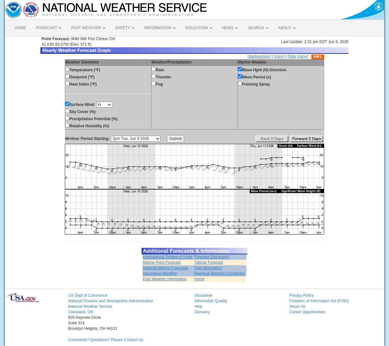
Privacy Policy (301, 295)
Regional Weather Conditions (219, 273)
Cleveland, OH (80, 312)
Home (199, 279)
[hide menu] (298, 56)
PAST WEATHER (88, 28)
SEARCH (258, 28)
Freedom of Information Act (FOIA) (319, 301)
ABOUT (287, 28)
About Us (297, 306)
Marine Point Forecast (162, 262)
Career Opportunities (307, 312)
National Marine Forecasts (165, 268)
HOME (20, 28)
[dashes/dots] (259, 56)
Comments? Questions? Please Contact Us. (106, 340)
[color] (279, 56)
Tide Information (208, 268)
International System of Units (167, 257)
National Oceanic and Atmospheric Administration (110, 301)
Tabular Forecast (208, 262)
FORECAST (48, 28)
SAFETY (125, 28)
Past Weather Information (165, 279)
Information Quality (210, 301)
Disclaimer (203, 295)
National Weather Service (90, 306)
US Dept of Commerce (87, 295)
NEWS (230, 28)
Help (198, 306)
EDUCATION (198, 28)
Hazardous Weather (160, 273)
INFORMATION (159, 28)
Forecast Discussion (211, 257)
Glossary (202, 312)
